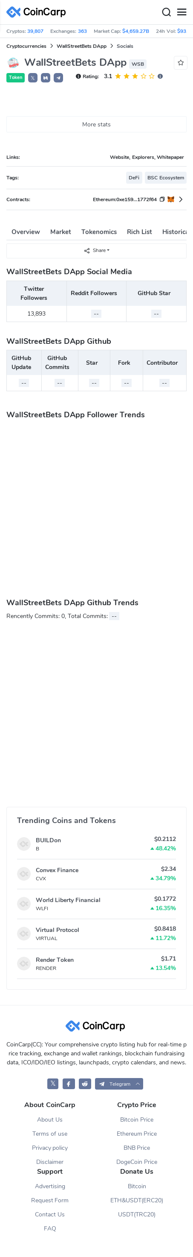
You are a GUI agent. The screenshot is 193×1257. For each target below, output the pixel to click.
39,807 (35, 31)
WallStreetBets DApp (82, 46)
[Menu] (181, 12)
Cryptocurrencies (26, 46)
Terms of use (49, 1134)
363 (82, 31)
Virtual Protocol (57, 930)
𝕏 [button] (33, 78)
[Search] (166, 12)
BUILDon (48, 840)
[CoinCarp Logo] (38, 12)
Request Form (50, 1200)
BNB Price (137, 1148)
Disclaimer (49, 1162)
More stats (96, 124)
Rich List (139, 232)
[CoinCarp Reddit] (85, 1083)
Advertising (50, 1186)
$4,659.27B (135, 31)
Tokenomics (99, 232)
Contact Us (50, 1214)
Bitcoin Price (136, 1120)
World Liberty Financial (68, 900)
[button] (45, 77)
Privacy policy (50, 1148)
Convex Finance (57, 870)
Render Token (55, 960)
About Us (50, 1120)
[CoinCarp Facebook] (69, 1083)
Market (60, 232)
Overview (26, 232)
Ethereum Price (137, 1134)
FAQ (50, 1229)
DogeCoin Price (136, 1162)
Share (95, 250)
